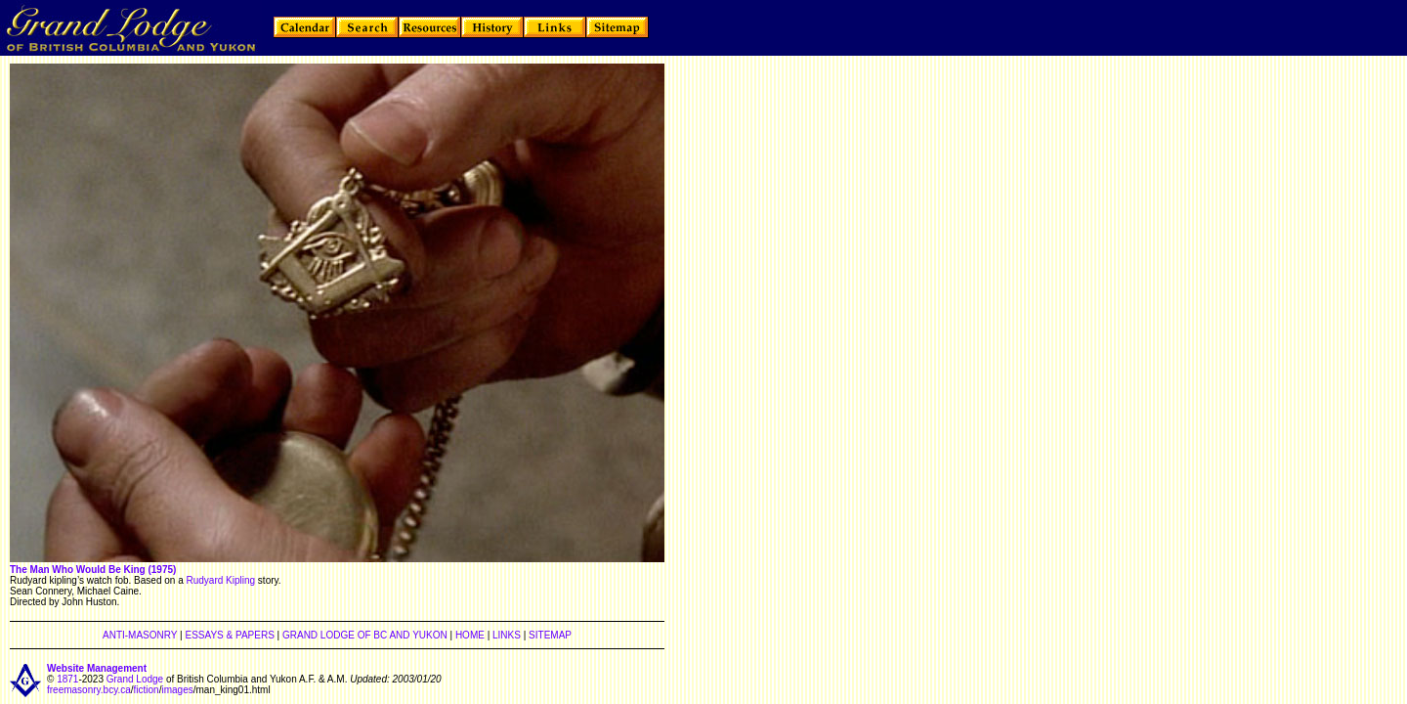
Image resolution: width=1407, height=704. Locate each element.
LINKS (506, 635)
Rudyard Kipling (220, 580)
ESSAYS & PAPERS (229, 635)
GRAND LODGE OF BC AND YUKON (365, 635)
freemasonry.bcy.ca (89, 689)
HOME (470, 635)
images (176, 689)
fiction (146, 689)
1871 (67, 679)
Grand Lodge (135, 679)
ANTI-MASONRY (140, 635)
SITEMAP (550, 635)
